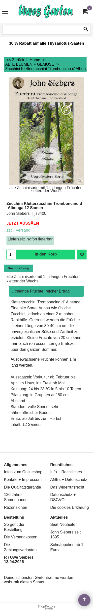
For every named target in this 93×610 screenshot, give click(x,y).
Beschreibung (18, 268)
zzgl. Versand (18, 230)
